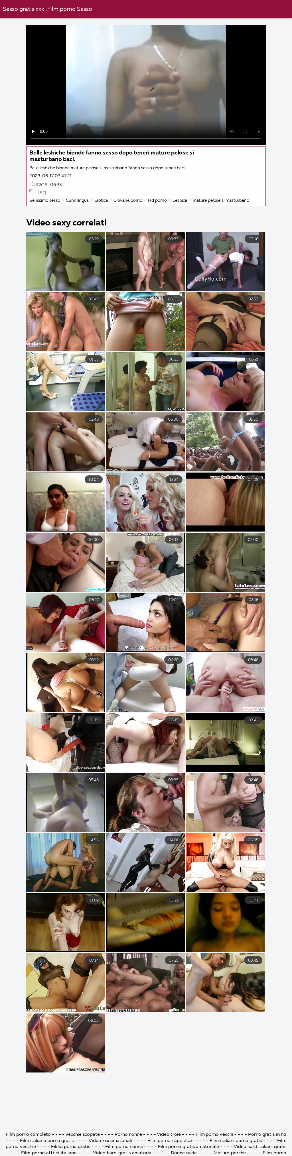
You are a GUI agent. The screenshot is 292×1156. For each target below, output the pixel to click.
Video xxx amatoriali (110, 1141)
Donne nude (184, 1153)
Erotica (101, 200)
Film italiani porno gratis (236, 1141)
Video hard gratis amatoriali (124, 1153)
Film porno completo (29, 1134)
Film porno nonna (124, 1147)
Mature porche (230, 1153)
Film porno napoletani (171, 1141)
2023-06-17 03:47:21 (50, 176)
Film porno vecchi (215, 1134)
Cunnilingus (77, 200)
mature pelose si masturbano (221, 200)
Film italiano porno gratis (47, 1141)
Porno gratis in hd (267, 1134)
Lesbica (180, 200)
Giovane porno (127, 200)
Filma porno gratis (71, 1147)
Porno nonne (128, 1134)
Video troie (169, 1134)
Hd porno (157, 200)
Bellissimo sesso (44, 200)
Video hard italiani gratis (260, 1147)
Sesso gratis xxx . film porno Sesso (47, 9)
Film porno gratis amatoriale (189, 1147)
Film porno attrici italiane (49, 1153)
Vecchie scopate (83, 1134)
